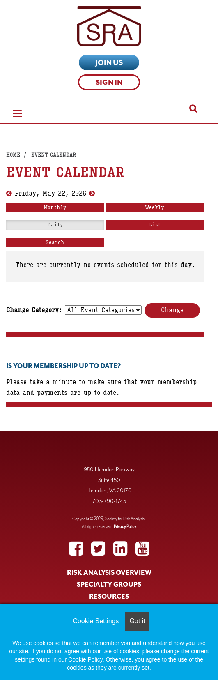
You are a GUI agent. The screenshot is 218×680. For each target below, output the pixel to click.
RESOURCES (109, 596)
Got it (137, 621)
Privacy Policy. (125, 526)
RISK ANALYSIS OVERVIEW (109, 572)
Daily (55, 224)
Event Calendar (53, 155)
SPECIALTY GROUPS (109, 584)
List (155, 224)
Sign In (109, 82)
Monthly (55, 207)
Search (55, 242)
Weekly (154, 207)
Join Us (109, 62)
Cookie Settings (96, 621)
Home (13, 155)
